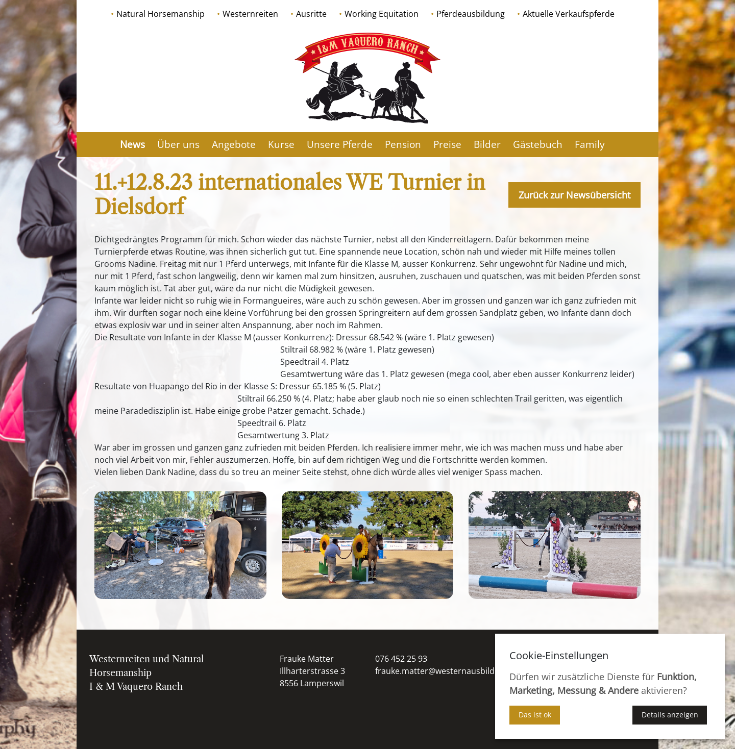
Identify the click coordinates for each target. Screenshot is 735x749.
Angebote (234, 144)
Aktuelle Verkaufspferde (569, 13)
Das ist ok (535, 714)
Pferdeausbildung (470, 13)
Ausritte (311, 13)
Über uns (178, 144)
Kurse (281, 144)
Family (590, 144)
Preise (447, 144)
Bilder (487, 144)
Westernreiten (250, 13)
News (132, 144)
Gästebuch (537, 144)
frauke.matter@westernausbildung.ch (448, 671)
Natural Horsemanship (160, 13)
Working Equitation (382, 13)
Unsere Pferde (340, 144)
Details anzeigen (670, 714)
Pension (403, 144)
